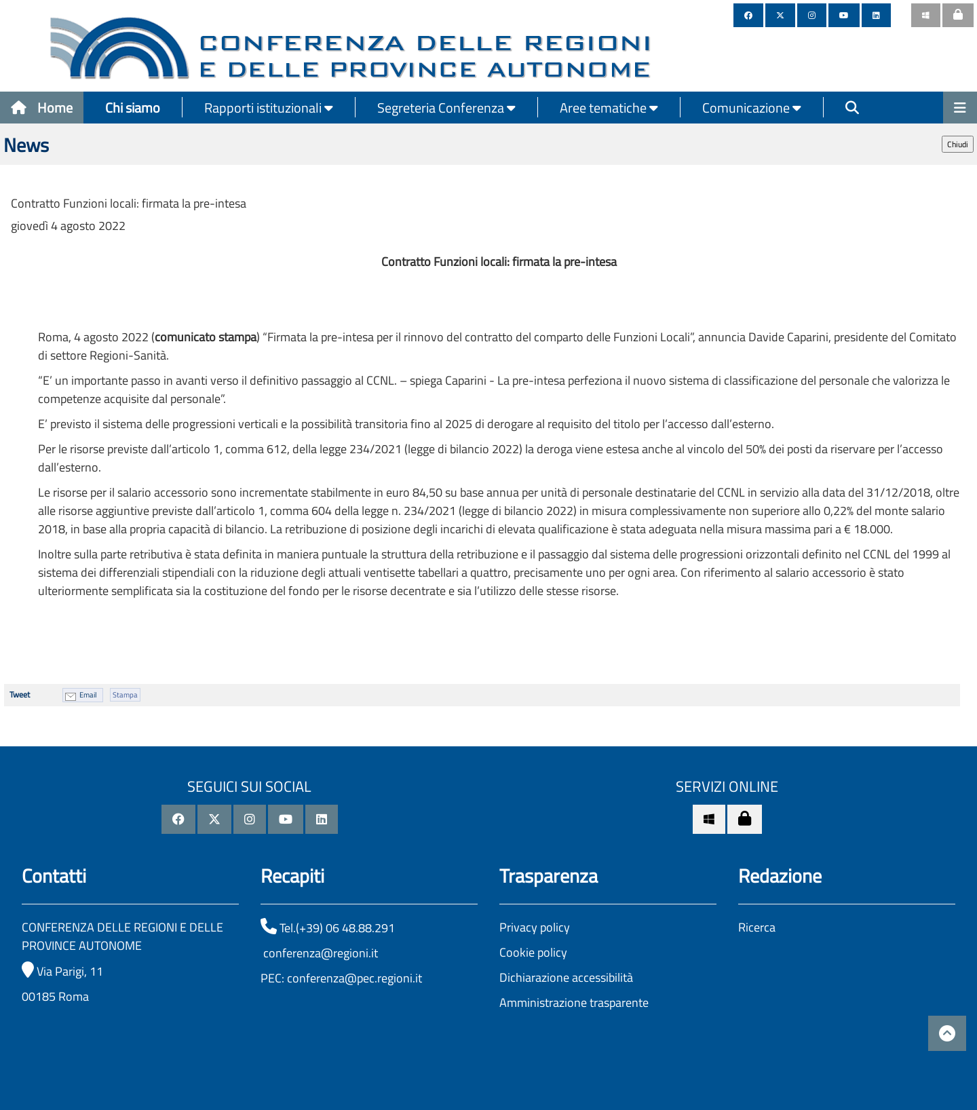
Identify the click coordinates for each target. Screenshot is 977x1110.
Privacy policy (534, 927)
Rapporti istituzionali (268, 107)
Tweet (19, 694)
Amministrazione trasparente (574, 1002)
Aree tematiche (609, 107)
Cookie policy (533, 952)
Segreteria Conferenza (446, 107)
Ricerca (756, 927)
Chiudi (957, 144)
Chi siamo (132, 107)
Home (42, 107)
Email (88, 694)
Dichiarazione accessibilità (566, 977)
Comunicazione (751, 107)
